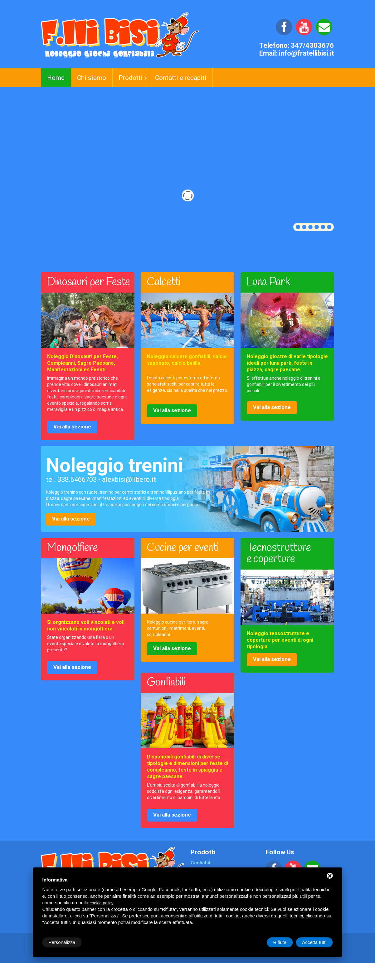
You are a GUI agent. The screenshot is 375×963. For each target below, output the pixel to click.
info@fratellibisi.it (306, 53)
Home (56, 77)
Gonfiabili (201, 863)
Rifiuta (280, 942)
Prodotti (131, 77)
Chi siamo (91, 77)
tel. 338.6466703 (71, 479)
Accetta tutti (314, 942)
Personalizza (62, 942)
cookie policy (101, 903)
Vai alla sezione (72, 426)
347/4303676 (312, 45)
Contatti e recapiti (181, 77)
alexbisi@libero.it (129, 479)
